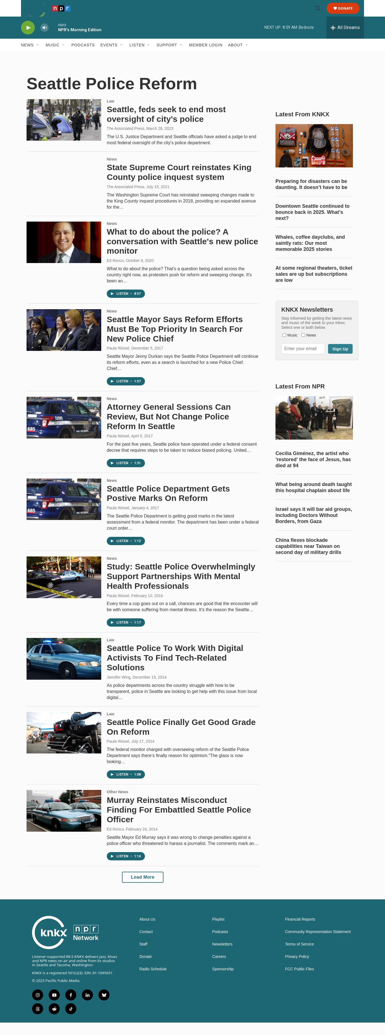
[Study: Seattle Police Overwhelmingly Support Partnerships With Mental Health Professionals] (64, 589)
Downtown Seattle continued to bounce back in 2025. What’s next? (312, 224)
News (27, 57)
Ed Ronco (115, 273)
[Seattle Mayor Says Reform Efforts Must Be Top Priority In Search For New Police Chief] (64, 342)
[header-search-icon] (320, 14)
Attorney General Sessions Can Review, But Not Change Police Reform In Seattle (169, 429)
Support (167, 57)
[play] (28, 40)
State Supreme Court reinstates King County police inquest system (179, 184)
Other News (117, 804)
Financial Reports (300, 932)
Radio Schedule (153, 981)
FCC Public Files (299, 981)
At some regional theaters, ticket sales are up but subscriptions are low (313, 286)
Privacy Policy (297, 969)
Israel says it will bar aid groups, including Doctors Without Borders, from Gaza (313, 528)
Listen (137, 57)
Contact (146, 944)
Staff (143, 957)
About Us (147, 932)
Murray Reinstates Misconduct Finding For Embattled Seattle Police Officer (179, 822)
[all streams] (345, 40)
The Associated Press (125, 141)
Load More (142, 889)
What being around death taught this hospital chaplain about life (313, 500)
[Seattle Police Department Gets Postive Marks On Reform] (64, 511)
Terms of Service (299, 957)
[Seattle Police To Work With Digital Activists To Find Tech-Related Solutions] (64, 671)
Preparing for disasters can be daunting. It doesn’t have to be (311, 197)
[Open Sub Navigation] (38, 57)
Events (109, 57)
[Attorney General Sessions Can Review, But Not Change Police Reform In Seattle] (64, 430)
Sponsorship (223, 981)
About (235, 57)
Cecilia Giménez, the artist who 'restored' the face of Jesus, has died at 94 (313, 472)
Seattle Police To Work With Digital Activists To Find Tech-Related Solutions (175, 670)
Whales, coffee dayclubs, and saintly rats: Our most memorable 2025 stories (310, 255)
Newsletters (222, 957)
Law (110, 113)
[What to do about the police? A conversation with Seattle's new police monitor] (64, 254)
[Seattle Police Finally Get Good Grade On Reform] (64, 745)
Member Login (206, 57)
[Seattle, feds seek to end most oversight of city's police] (64, 132)
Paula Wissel (118, 360)
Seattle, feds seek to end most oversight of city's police (166, 126)
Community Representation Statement (318, 944)
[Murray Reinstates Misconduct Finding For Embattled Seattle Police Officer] (64, 823)
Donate (349, 14)
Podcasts (83, 57)
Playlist (218, 932)
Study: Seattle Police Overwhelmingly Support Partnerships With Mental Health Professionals (181, 588)
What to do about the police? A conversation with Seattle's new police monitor (182, 254)
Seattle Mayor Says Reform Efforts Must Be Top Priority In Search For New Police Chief (175, 341)
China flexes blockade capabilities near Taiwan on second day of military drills (308, 559)
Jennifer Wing (119, 689)
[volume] (44, 40)
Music (52, 57)
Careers (219, 969)
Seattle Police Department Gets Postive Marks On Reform (168, 506)
